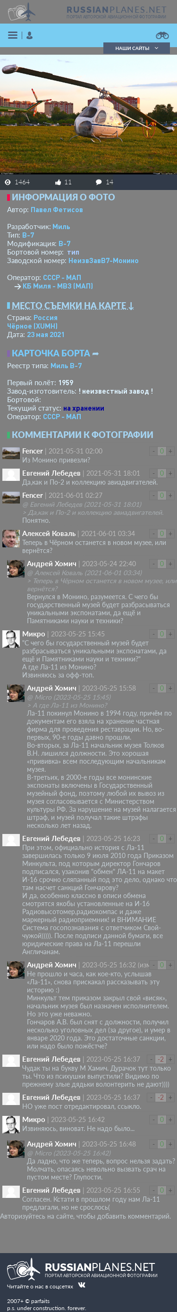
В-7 (28, 235)
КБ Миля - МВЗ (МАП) (58, 285)
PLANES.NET (117, 9)
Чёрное (32, 326)
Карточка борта (51, 353)
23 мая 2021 (46, 334)
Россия (46, 317)
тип (73, 252)
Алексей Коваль (49, 533)
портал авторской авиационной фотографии (116, 17)
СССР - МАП (62, 277)
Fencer (32, 450)
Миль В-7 (66, 365)
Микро (33, 633)
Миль (61, 226)
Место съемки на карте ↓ (73, 305)
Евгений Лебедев (51, 473)
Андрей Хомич (51, 563)
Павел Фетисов (57, 209)
